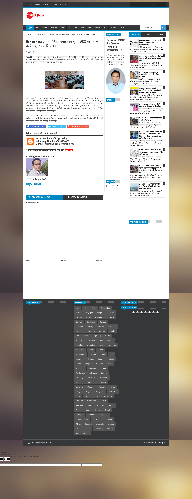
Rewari (78, 410)
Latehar (104, 373)
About (29, 5)
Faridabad (112, 327)
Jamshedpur (80, 354)
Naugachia (100, 392)
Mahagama (92, 382)
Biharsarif (110, 313)
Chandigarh (99, 317)
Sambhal (91, 415)
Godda (86, 336)
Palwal (97, 396)
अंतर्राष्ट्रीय (44, 27)
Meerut (103, 382)
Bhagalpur (89, 313)
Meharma (79, 387)
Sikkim (78, 424)
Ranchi (111, 405)
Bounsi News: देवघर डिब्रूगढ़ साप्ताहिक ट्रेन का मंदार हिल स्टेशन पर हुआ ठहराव (150, 74)
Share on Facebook (35, 126)
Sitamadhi (100, 424)
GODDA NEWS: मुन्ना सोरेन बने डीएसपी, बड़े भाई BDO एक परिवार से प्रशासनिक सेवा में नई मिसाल (150, 90)
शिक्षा (82, 27)
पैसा (70, 27)
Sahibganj (79, 415)
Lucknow (91, 378)
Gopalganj (97, 336)
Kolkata (103, 368)
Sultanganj (99, 429)
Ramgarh (100, 405)
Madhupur (80, 382)
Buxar (88, 317)
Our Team (54, 5)
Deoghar (103, 322)
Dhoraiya (90, 327)
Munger (79, 392)
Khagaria (88, 364)
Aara (77, 308)
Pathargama (92, 401)
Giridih (112, 331)
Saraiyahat (97, 419)
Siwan (78, 429)
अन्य (76, 27)
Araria (94, 308)
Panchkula (108, 396)
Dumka (101, 327)
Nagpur (89, 392)
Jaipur (91, 350)
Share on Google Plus (77, 126)
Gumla (107, 336)
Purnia (103, 401)
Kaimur (91, 359)
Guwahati (91, 340)
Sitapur (111, 424)
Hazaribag (91, 345)
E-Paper (63, 5)
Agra (85, 308)
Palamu (87, 396)
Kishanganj (80, 368)
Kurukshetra (80, 373)
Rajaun (90, 405)
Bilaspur (79, 317)
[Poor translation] (7, 459)
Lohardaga (80, 378)
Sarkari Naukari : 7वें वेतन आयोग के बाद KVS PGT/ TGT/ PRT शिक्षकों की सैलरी (150, 42)
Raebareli (79, 405)
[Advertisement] (121, 15)
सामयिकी (97, 27)
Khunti (109, 364)
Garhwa (102, 331)
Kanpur (101, 359)
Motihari (101, 387)
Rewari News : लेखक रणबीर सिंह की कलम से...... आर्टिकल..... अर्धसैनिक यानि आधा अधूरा (151, 152)
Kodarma (92, 368)
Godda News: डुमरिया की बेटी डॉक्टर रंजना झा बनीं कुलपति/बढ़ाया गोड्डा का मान (151, 58)
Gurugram (80, 340)
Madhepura (104, 378)
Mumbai (112, 387)
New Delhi (112, 392)
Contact (45, 5)
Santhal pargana (82, 419)
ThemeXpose (161, 443)
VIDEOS (54, 27)
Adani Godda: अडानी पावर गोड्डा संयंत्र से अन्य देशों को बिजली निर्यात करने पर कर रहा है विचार (149, 186)
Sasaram (108, 419)
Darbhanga (91, 322)
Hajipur (109, 340)
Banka (78, 313)
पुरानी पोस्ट (99, 260)
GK (105, 27)
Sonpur (87, 429)
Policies (37, 5)
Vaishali (110, 429)
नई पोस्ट (28, 260)
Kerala (78, 364)
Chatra (111, 317)
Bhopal (100, 313)
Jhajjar (102, 354)
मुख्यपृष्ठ (63, 260)
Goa (77, 336)
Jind (111, 354)
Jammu (100, 350)
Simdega (88, 424)
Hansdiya (79, 345)
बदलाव (63, 27)
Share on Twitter (56, 126)
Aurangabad (105, 308)
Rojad (107, 410)
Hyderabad (112, 345)
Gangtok (91, 331)
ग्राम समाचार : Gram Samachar (47, 443)
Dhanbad (79, 327)
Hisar (102, 345)
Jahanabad (80, 350)
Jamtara (93, 354)
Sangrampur (103, 415)
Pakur (78, 396)
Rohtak (88, 410)
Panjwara (79, 401)
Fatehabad (80, 331)
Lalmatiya (93, 373)
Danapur (79, 322)
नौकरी (89, 27)
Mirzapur (90, 387)
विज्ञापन (122, 27)
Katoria (111, 359)
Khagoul (99, 364)
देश (37, 27)
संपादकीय (113, 27)
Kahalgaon (80, 359)
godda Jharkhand (82, 433)
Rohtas (98, 410)
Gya (101, 340)
